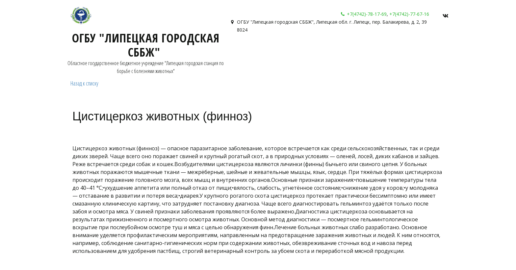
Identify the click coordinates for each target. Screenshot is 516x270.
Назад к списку (84, 83)
